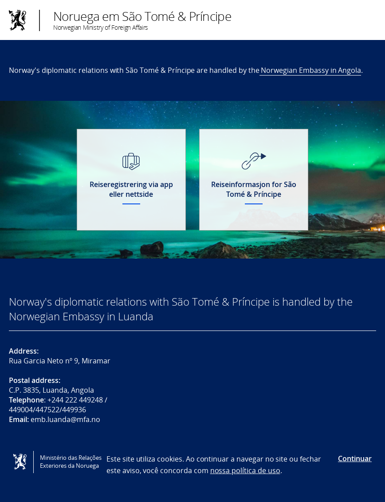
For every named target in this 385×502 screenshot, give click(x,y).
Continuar (355, 458)
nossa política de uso (245, 470)
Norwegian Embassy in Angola (310, 70)
